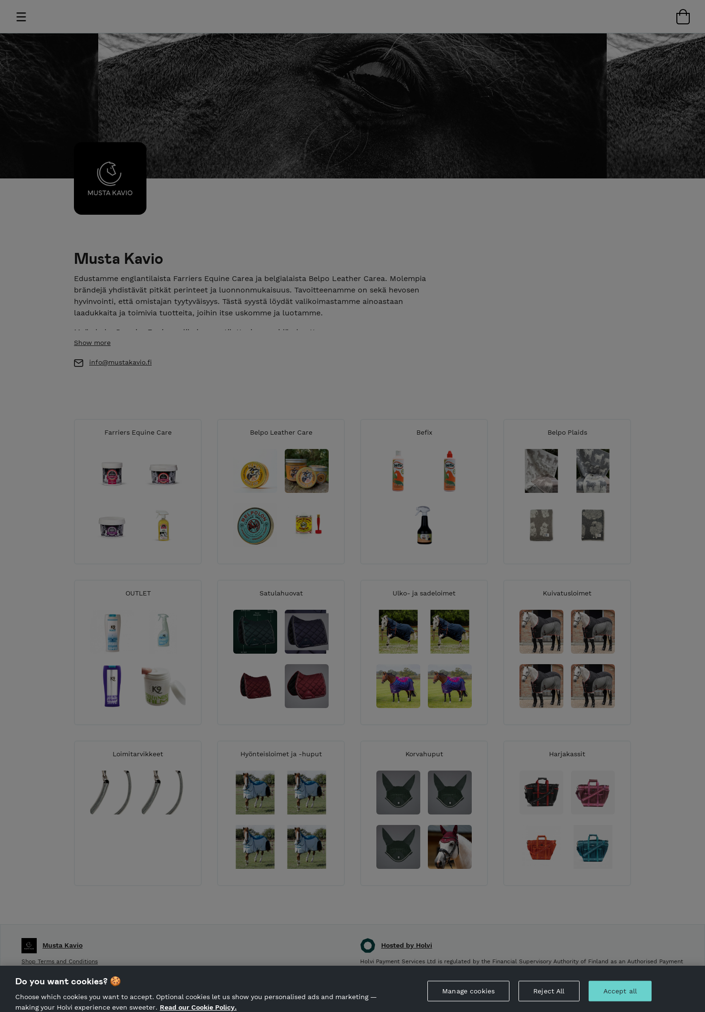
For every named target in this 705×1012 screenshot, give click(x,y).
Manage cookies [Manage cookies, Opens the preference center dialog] (468, 996)
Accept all (620, 996)
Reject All (548, 996)
